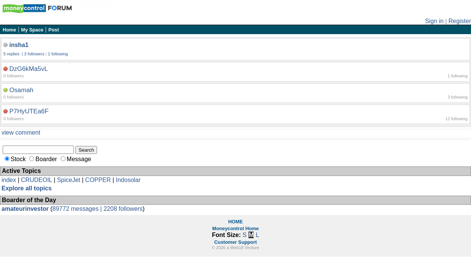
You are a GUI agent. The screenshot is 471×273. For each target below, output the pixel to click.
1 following (58, 54)
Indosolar (128, 180)
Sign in (434, 21)
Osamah (21, 90)
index (9, 180)
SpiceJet (68, 180)
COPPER (98, 180)
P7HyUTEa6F (29, 111)
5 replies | (13, 54)
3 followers (34, 54)
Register (459, 21)
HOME (235, 221)
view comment (21, 132)
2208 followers (122, 209)
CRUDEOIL (36, 180)
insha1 (18, 45)
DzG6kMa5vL (28, 68)
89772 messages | (77, 209)
